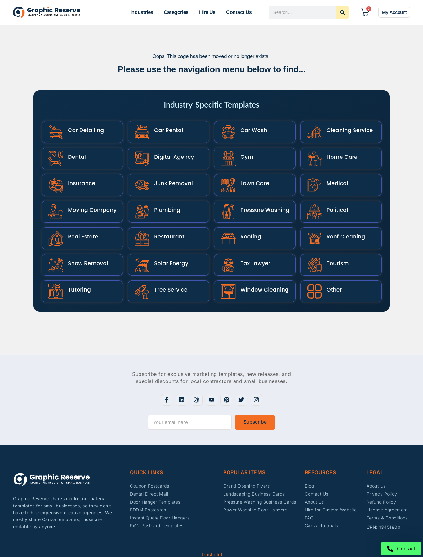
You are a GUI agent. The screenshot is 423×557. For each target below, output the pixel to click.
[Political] (313, 201)
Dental (74, 154)
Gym (244, 154)
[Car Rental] (141, 130)
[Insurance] (54, 178)
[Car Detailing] (54, 130)
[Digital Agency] (141, 154)
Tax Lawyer (253, 248)
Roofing (248, 224)
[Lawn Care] (227, 178)
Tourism (335, 248)
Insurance (78, 177)
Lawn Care (252, 177)
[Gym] (227, 154)
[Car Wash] (227, 130)
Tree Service (168, 271)
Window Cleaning (262, 271)
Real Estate (80, 224)
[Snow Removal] (54, 248)
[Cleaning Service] (313, 130)
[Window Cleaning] (227, 272)
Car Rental (165, 130)
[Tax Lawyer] (227, 248)
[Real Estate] (54, 225)
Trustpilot (211, 534)
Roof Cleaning (343, 224)
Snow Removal (85, 248)
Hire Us (207, 12)
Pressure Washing (262, 201)
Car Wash (251, 130)
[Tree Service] (141, 272)
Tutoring (76, 271)
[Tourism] (313, 248)
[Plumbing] (141, 201)
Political (334, 201)
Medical (334, 177)
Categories (176, 12)
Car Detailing (83, 130)
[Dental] (54, 154)
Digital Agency (171, 154)
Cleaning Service (347, 130)
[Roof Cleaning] (313, 225)
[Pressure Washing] (227, 201)
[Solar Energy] (141, 248)
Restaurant (166, 224)
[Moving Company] (54, 201)
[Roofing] (227, 225)
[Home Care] (313, 154)
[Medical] (313, 178)
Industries (142, 12)
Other (331, 271)
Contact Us (239, 12)
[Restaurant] (141, 225)
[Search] (342, 12)
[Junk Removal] (141, 178)
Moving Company (89, 201)
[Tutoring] (54, 272)
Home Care (339, 154)
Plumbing (164, 201)
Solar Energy (168, 248)
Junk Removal (170, 177)
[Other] (313, 272)
